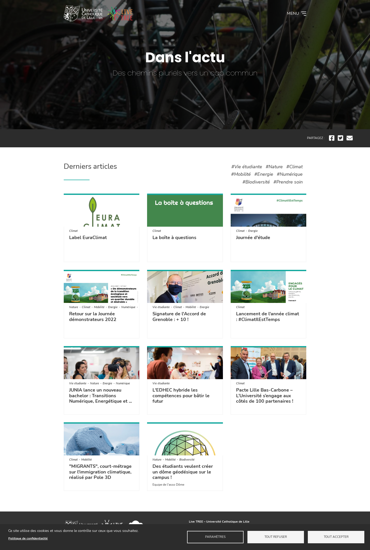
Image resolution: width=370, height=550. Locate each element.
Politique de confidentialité (28, 538)
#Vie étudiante (246, 167)
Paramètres (215, 537)
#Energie (263, 174)
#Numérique (290, 174)
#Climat (294, 167)
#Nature (274, 167)
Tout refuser (275, 537)
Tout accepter (336, 537)
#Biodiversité (256, 182)
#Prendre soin (288, 182)
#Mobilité (241, 174)
